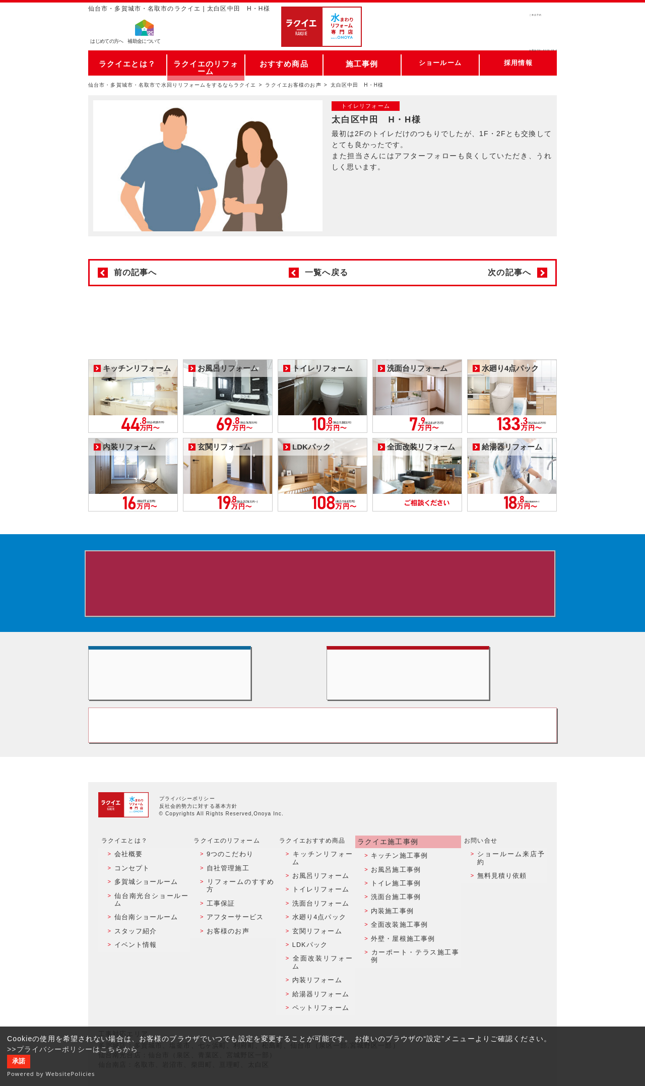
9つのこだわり (227, 886)
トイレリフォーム (318, 908)
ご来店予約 (510, 17)
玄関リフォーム (315, 940)
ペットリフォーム (318, 995)
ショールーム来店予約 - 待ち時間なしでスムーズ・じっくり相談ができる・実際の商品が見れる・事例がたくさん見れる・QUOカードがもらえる (203, 691)
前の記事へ (135, 272)
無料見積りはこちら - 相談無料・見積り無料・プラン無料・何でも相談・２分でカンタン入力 (442, 691)
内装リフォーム (315, 973)
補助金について (144, 43)
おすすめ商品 (284, 63)
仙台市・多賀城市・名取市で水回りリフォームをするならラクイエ (172, 85)
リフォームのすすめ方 (238, 908)
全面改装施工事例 (397, 940)
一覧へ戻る (326, 272)
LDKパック (308, 951)
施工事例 (362, 63)
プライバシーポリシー (187, 832)
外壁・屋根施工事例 (401, 951)
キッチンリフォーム (321, 886)
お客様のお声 (225, 940)
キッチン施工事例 (397, 886)
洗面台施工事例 (394, 918)
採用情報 (518, 63)
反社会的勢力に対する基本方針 (198, 840)
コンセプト (129, 897)
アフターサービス (231, 929)
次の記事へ (509, 272)
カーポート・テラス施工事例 (414, 962)
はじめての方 (106, 43)
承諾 (18, 1061)
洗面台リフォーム (318, 918)
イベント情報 (132, 951)
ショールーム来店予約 (511, 886)
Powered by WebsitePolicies (51, 1073)
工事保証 (218, 918)
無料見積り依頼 (501, 897)
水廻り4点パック (317, 929)
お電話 (510, 37)
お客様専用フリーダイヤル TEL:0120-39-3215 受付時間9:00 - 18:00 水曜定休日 (322, 757)
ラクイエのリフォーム (205, 63)
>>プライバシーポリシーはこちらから (73, 1049)
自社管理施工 (225, 897)
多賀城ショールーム (142, 908)
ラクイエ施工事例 (386, 874)
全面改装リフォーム (321, 962)
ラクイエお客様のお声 (293, 85)
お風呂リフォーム (318, 897)
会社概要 (125, 886)
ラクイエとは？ (127, 63)
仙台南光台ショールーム (148, 918)
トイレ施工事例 (394, 908)
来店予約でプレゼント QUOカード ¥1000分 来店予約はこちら (320, 587)
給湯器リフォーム (318, 984)
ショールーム (440, 63)
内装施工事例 (391, 929)
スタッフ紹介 (132, 940)
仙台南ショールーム (142, 929)
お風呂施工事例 (394, 897)
